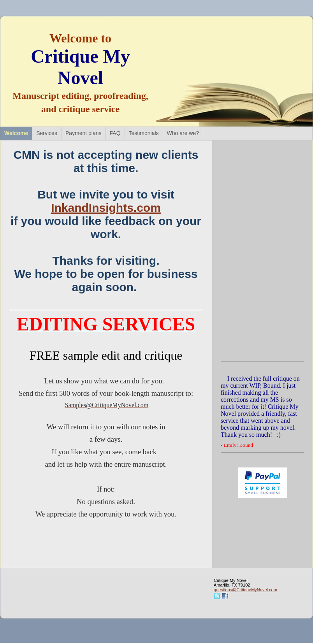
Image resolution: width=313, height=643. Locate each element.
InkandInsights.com (106, 207)
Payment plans (83, 133)
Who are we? (183, 133)
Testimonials (144, 133)
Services (46, 133)
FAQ (115, 133)
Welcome (16, 133)
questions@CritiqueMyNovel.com (245, 589)
